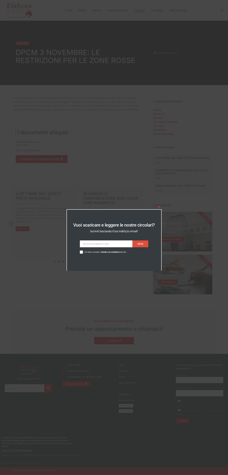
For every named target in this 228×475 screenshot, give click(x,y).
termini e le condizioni (110, 252)
